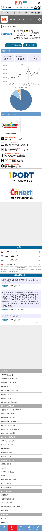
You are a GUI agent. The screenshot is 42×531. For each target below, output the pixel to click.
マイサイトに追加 (13, 45)
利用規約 (5, 495)
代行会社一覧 (6, 448)
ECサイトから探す (8, 441)
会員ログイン (6, 468)
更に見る (38, 323)
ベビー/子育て (20, 31)
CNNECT (5, 522)
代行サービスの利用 (8, 425)
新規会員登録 (6, 464)
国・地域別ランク (21, 56)
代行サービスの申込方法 (10, 390)
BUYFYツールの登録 (9, 479)
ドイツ (31, 31)
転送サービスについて (9, 398)
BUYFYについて (7, 375)
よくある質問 (6, 483)
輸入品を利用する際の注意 (11, 421)
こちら (9, 271)
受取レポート (6, 456)
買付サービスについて (9, 394)
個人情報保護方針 (8, 499)
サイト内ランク (34, 56)
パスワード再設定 (8, 472)
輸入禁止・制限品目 (8, 417)
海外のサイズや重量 (8, 433)
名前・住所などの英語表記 (11, 429)
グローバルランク (7, 56)
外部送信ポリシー (8, 503)
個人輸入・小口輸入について (11, 410)
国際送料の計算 (7, 452)
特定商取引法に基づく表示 (11, 507)
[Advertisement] (21, 223)
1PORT (4, 518)
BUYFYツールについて (9, 379)
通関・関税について (8, 414)
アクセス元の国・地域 (21, 87)
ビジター (21, 64)
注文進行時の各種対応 (9, 402)
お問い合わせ (6, 487)
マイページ (6, 476)
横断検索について (8, 386)
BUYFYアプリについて (9, 383)
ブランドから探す (8, 445)
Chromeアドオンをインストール (22, 19)
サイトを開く (30, 45)
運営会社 (5, 510)
